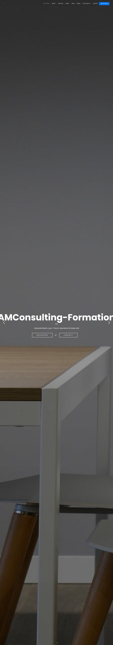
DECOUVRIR (41, 335)
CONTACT (69, 335)
